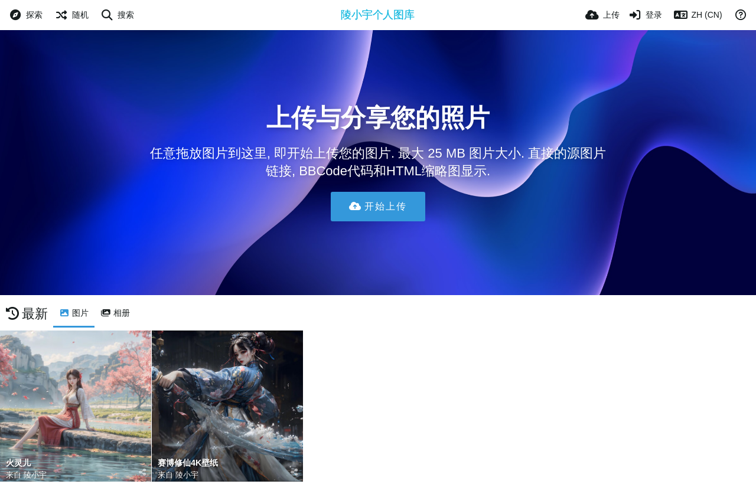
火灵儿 (18, 463)
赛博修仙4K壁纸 (188, 463)
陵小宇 (35, 474)
